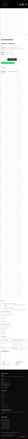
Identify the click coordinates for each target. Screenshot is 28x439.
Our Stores (3, 401)
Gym (15, 48)
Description (3, 71)
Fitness (7, 48)
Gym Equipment (19, 48)
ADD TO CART (12, 59)
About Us (2, 399)
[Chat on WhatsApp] (22, 436)
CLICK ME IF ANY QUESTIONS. (7, 62)
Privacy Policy (3, 402)
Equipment (4, 48)
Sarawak (12, 49)
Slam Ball (3, 362)
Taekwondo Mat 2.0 (19, 362)
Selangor (15, 49)
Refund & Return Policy (5, 406)
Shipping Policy (3, 404)
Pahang (5, 49)
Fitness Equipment (11, 48)
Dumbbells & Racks (7, 47)
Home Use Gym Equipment (14, 47)
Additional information (13, 71)
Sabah (10, 49)
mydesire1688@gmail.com (5, 382)
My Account (3, 393)
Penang (7, 49)
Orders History (3, 395)
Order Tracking (3, 397)
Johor (22, 48)
